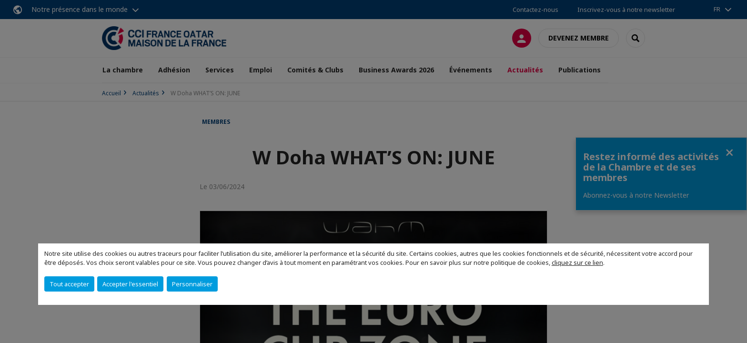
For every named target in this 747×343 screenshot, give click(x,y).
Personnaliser (192, 284)
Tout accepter (69, 284)
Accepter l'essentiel (130, 284)
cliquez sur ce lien (577, 262)
